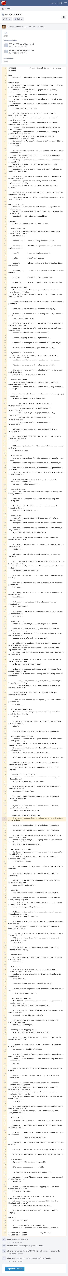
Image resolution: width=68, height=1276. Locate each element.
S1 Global (39, 1245)
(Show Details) (45, 1258)
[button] (65, 3)
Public (19, 19)
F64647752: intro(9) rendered (21, 50)
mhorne (20, 26)
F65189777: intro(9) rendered (21, 44)
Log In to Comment (14, 1268)
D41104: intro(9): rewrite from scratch (43, 1251)
